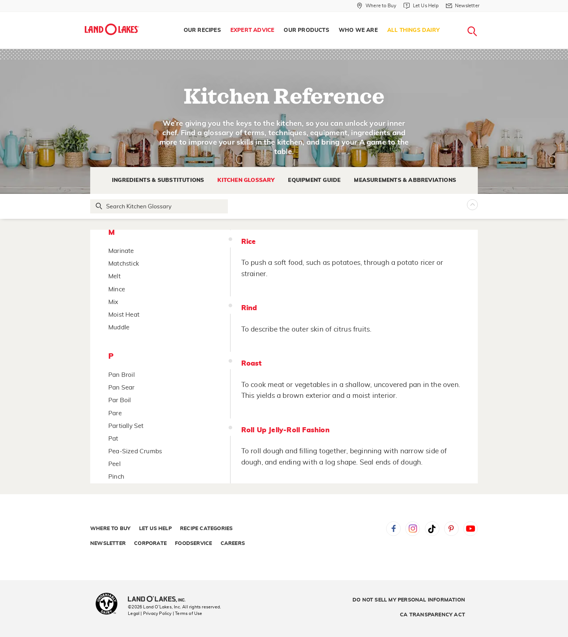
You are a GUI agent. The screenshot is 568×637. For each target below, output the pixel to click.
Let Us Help (155, 528)
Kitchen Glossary (246, 180)
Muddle (118, 327)
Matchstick (123, 264)
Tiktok (432, 528)
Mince (116, 289)
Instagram (412, 528)
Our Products (306, 30)
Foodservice (193, 543)
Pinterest (451, 528)
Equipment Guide (314, 180)
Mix (113, 302)
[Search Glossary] (159, 206)
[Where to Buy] (376, 6)
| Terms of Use (187, 613)
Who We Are (358, 30)
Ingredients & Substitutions (158, 180)
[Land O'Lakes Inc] (159, 600)
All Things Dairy (413, 30)
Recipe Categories (206, 528)
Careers (233, 543)
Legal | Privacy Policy (149, 613)
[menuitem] (202, 30)
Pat (113, 439)
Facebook (393, 528)
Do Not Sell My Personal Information (408, 600)
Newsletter (108, 543)
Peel (114, 464)
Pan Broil (121, 375)
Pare (115, 413)
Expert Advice (252, 30)
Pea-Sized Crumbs (135, 451)
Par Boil (119, 400)
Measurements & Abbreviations (405, 180)
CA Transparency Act (432, 614)
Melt (114, 276)
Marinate (121, 251)
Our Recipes (202, 30)
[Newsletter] (462, 6)
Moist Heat (123, 315)
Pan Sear (121, 387)
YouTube (470, 528)
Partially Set (126, 426)
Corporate (150, 543)
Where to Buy (110, 528)
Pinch (116, 477)
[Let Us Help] (421, 6)
